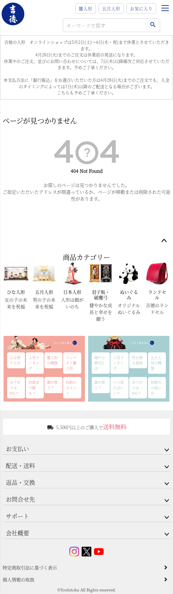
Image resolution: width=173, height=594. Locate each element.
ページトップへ (164, 241)
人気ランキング (34, 363)
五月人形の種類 (156, 363)
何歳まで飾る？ (34, 388)
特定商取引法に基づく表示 (30, 567)
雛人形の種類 (52, 360)
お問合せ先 (20, 499)
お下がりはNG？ (15, 388)
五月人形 (111, 8)
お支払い (17, 448)
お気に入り (141, 8)
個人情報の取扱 (18, 579)
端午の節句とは (99, 363)
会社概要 (17, 533)
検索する (152, 25)
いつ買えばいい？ (118, 388)
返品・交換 (20, 482)
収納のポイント (71, 388)
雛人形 (85, 8)
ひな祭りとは (15, 360)
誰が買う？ (52, 385)
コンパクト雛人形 (71, 363)
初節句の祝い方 (156, 388)
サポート (17, 516)
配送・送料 (20, 465)
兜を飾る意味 (137, 360)
